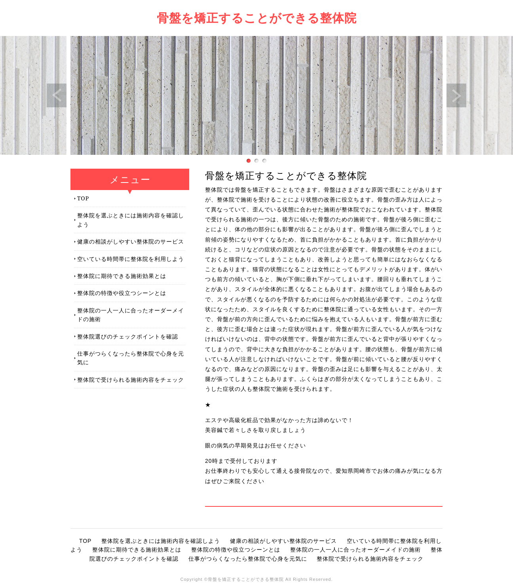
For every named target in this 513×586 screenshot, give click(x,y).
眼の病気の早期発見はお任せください (255, 445)
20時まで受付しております (241, 461)
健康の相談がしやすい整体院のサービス (130, 241)
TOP (83, 198)
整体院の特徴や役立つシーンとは (121, 293)
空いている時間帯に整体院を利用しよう (130, 259)
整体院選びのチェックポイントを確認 (127, 336)
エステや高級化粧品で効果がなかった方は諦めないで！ (279, 420)
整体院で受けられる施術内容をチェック (130, 379)
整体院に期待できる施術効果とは (121, 276)
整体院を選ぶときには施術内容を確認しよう (130, 219)
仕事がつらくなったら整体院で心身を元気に (130, 358)
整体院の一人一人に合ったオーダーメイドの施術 (130, 314)
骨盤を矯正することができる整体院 (257, 18)
